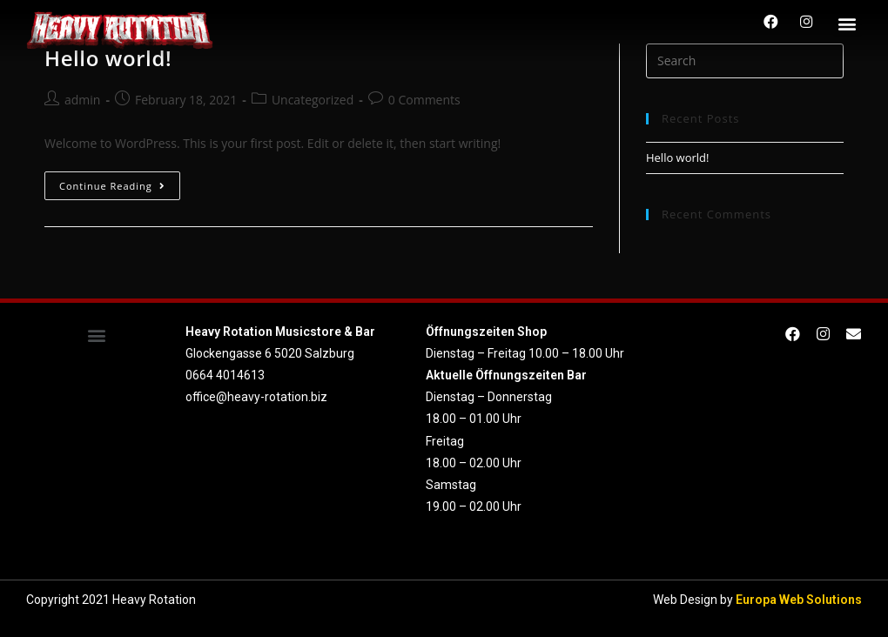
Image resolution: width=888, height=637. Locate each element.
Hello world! (678, 157)
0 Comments (424, 99)
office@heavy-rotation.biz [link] (256, 397)
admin (82, 99)
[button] (847, 23)
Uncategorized (312, 99)
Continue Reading (112, 185)
